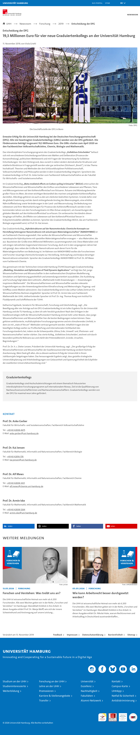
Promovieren (46, 691)
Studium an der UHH (14, 681)
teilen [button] (10, 526)
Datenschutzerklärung (92, 634)
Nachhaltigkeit (89, 691)
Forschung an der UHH (51, 681)
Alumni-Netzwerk (91, 700)
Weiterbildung (11, 691)
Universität (87, 681)
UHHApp (117, 691)
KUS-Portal (97, 3)
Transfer (44, 700)
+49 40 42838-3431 (16, 483)
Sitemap (131, 634)
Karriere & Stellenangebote (54, 695)
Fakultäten (87, 695)
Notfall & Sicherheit (123, 695)
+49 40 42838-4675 (16, 430)
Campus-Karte (120, 686)
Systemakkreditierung (133, 714)
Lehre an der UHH (49, 686)
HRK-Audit (121, 716)
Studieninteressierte (14, 686)
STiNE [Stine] (107, 3)
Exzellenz (86, 686)
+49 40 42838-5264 (16, 509)
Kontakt (116, 681)
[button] (122, 3)
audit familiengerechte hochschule (102, 717)
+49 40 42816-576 (15, 456)
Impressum (72, 634)
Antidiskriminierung (123, 700)
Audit (111, 714)
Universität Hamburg (15, 3)
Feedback (57, 634)
